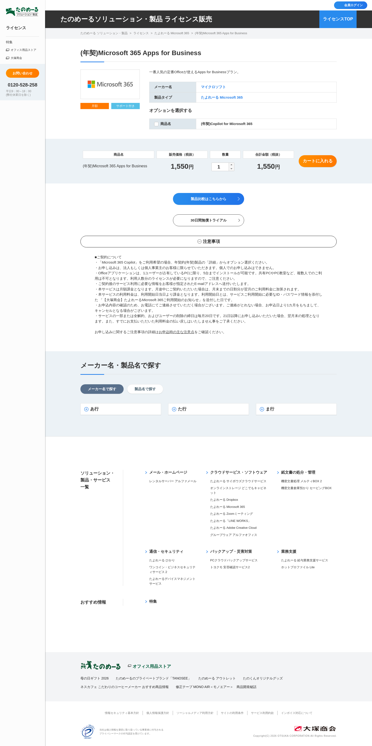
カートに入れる (318, 161)
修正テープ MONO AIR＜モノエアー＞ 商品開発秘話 (216, 687)
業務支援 (288, 551)
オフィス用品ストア (23, 50)
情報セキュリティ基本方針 (122, 713)
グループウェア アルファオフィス (233, 535)
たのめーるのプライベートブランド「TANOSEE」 (153, 678)
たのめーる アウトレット (217, 678)
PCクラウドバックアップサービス (234, 560)
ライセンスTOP (338, 19)
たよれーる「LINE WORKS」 (230, 521)
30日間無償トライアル (209, 220)
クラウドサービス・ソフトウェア (238, 472)
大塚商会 (16, 58)
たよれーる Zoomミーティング (231, 513)
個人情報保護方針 (157, 713)
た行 (182, 409)
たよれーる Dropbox (224, 499)
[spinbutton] (223, 167)
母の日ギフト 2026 (94, 678)
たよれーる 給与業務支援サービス (304, 560)
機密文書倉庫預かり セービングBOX (306, 488)
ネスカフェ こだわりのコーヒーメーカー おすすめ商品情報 (124, 687)
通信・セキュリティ (166, 551)
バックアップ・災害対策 (231, 551)
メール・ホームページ (168, 472)
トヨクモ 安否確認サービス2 (230, 567)
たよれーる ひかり (162, 560)
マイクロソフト (213, 87)
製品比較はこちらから (208, 199)
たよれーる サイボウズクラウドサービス (238, 481)
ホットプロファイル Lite (298, 567)
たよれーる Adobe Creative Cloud (233, 527)
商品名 (165, 124)
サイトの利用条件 (232, 713)
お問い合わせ (23, 73)
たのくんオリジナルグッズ (263, 678)
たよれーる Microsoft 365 (222, 97)
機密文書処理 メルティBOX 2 (301, 481)
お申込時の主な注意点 (176, 332)
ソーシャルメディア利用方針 (195, 713)
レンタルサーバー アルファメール (172, 481)
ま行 (270, 409)
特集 (9, 42)
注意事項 (211, 241)
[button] (231, 165)
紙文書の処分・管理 (298, 472)
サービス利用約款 (262, 713)
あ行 (94, 409)
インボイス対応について (296, 713)
